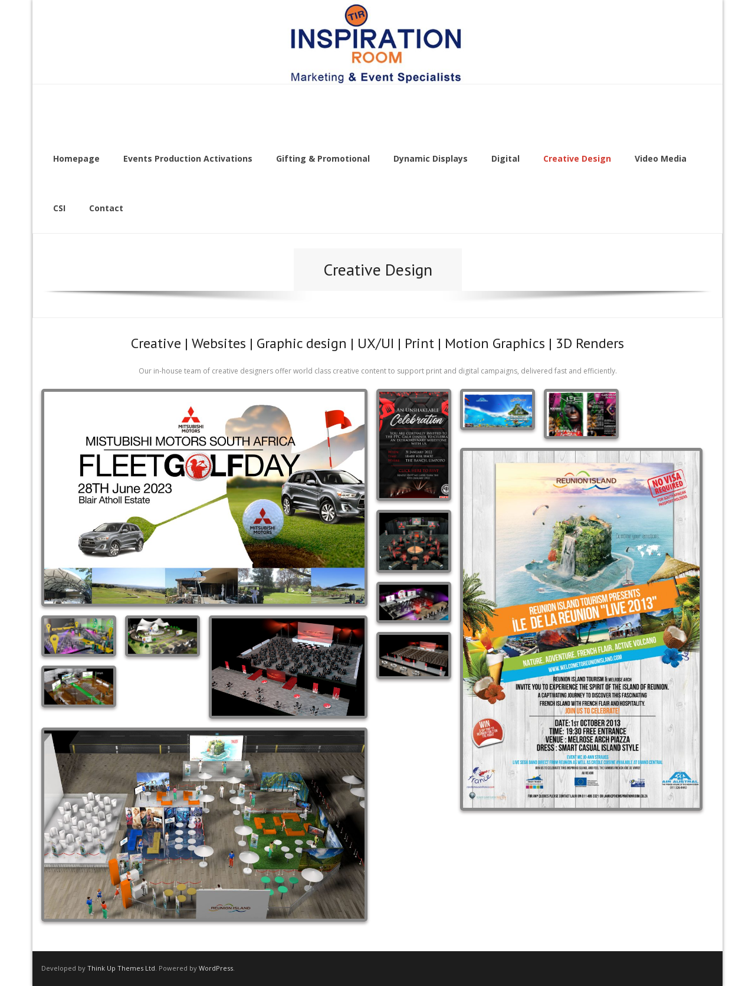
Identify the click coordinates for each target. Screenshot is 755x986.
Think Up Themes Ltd (121, 968)
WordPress (216, 968)
